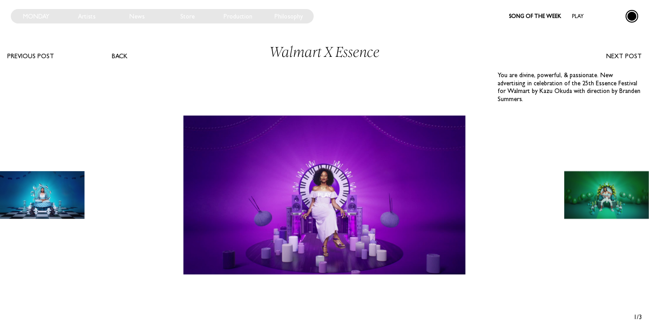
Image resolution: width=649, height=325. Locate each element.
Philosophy (288, 16)
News (137, 16)
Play (578, 16)
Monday (36, 16)
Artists (87, 16)
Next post (624, 56)
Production (238, 16)
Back (120, 56)
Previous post (30, 56)
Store (187, 16)
